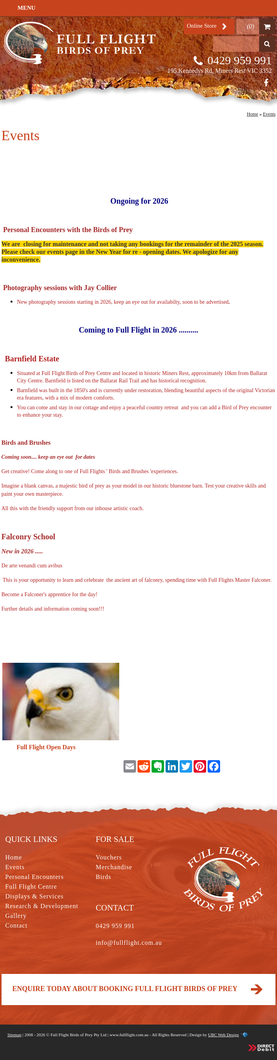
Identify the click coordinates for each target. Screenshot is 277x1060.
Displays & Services (34, 896)
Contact (16, 925)
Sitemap (14, 1034)
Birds (103, 876)
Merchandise (114, 867)
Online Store (201, 26)
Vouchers (109, 857)
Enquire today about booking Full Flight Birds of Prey (138, 989)
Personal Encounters (34, 876)
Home (252, 114)
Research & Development (41, 906)
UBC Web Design (223, 1034)
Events (269, 114)
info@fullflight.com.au (129, 942)
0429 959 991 (239, 60)
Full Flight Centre (31, 886)
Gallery (16, 915)
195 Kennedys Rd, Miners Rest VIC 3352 (220, 70)
